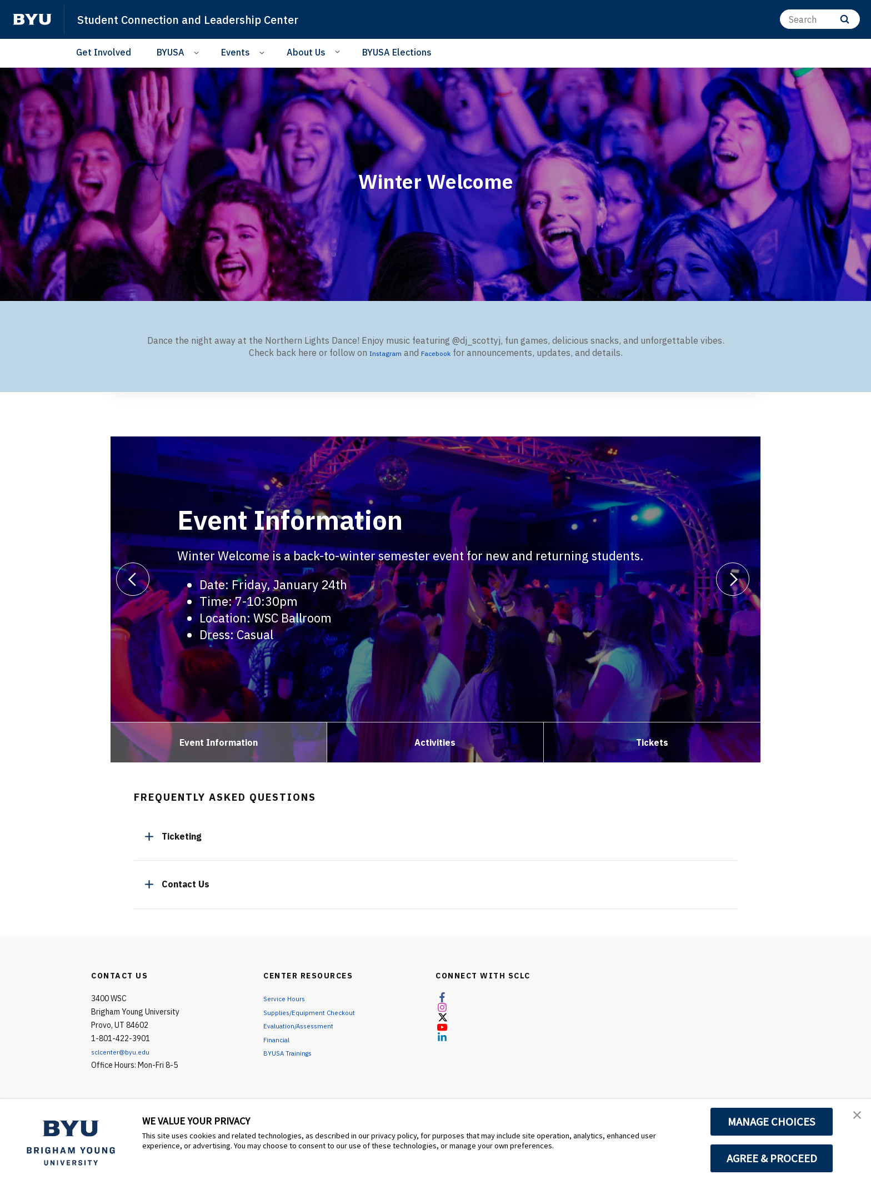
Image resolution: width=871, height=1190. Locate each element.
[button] (853, 1119)
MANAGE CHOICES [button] (772, 1121)
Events (235, 52)
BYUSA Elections (397, 52)
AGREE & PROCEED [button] (772, 1158)
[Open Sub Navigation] (198, 52)
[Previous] (132, 579)
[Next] (732, 579)
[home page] (32, 19)
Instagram (380, 352)
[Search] (820, 19)
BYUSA (170, 52)
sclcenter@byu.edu (124, 1052)
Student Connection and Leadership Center (209, 19)
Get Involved (103, 52)
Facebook (441, 352)
